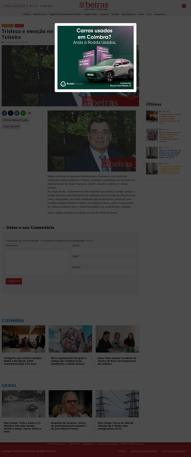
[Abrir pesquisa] (184, 6)
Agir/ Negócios (128, 14)
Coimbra (26, 14)
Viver (149, 14)
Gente (141, 14)
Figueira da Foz (40, 14)
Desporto (104, 14)
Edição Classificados (107, 444)
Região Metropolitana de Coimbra (66, 14)
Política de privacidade (144, 451)
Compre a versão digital (14, 6)
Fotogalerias (160, 14)
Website (76, 267)
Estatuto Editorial (56, 444)
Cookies (122, 451)
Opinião (115, 14)
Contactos (74, 444)
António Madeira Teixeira (15, 120)
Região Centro (91, 14)
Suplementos (88, 444)
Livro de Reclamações (174, 451)
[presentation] (24, 278)
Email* (75, 256)
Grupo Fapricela (11, 126)
